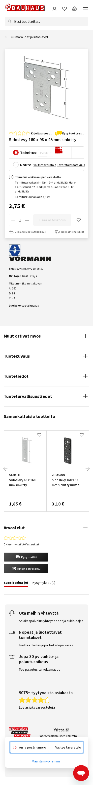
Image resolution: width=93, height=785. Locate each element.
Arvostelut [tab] (14, 528)
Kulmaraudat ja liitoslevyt (29, 37)
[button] (26, 557)
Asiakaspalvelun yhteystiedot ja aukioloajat (51, 621)
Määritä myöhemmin (47, 761)
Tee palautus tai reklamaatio (40, 669)
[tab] (16, 583)
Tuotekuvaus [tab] (17, 356)
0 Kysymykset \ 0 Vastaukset (21, 544)
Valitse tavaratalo (44, 165)
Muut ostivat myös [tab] (22, 336)
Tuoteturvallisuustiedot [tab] (28, 396)
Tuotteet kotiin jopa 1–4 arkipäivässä (46, 645)
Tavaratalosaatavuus (71, 165)
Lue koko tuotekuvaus (24, 305)
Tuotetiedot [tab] (16, 376)
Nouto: (26, 164)
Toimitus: (28, 152)
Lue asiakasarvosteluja (37, 707)
